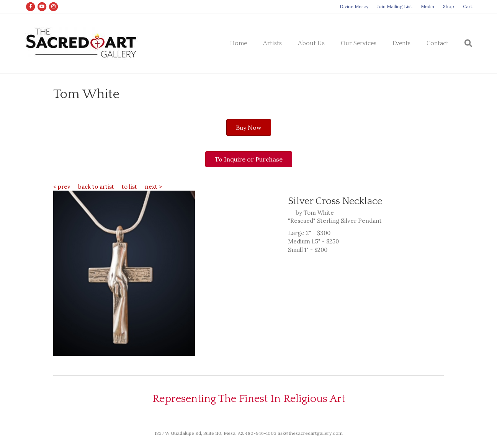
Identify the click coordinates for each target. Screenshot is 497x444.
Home (238, 43)
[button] (248, 127)
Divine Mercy (354, 6)
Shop (448, 6)
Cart (467, 6)
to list (129, 186)
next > (153, 186)
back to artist (96, 186)
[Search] (464, 43)
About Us (311, 43)
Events (401, 43)
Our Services (358, 43)
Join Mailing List (394, 6)
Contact (437, 43)
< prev (61, 186)
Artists (272, 43)
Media (427, 6)
